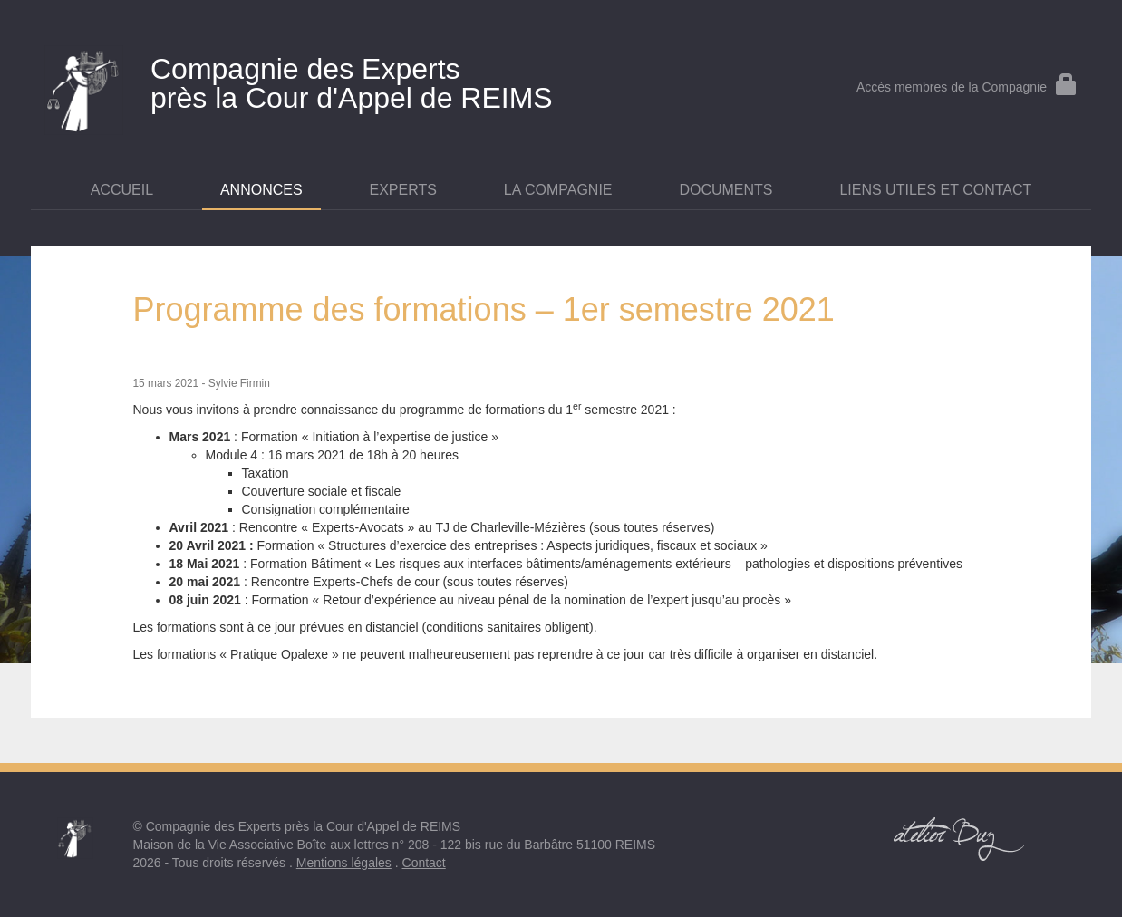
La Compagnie (558, 190)
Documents (725, 190)
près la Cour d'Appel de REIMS (384, 79)
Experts (403, 190)
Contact (424, 862)
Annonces (261, 190)
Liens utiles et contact (935, 190)
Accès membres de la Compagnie (967, 87)
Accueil (122, 190)
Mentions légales (344, 862)
